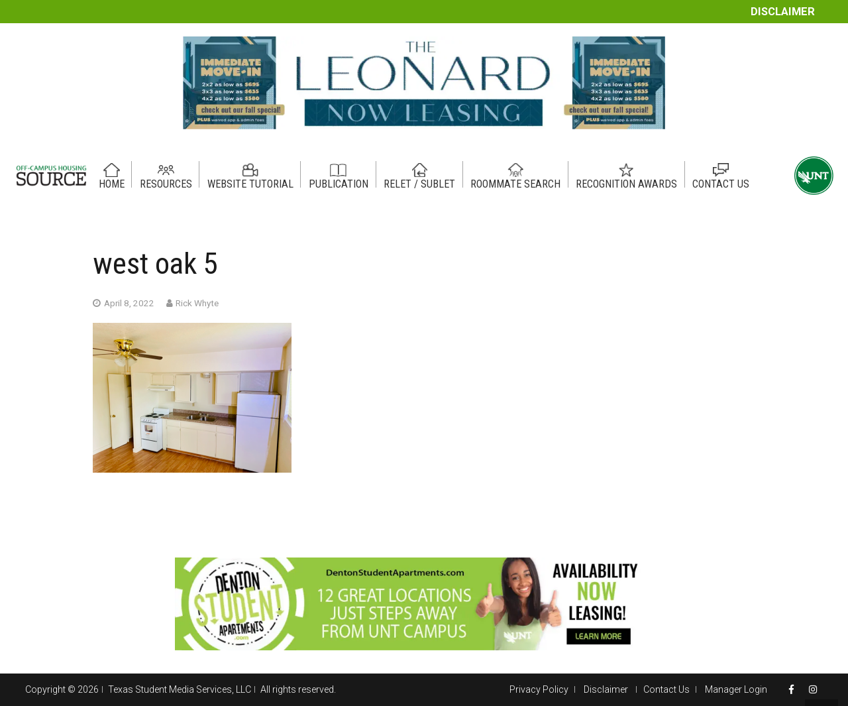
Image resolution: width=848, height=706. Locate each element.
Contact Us (666, 689)
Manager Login (736, 689)
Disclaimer (783, 11)
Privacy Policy (538, 689)
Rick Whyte (197, 303)
